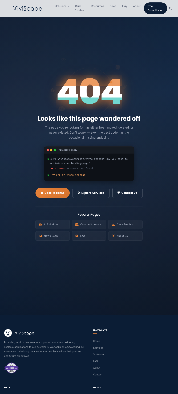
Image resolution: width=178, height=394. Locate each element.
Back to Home (52, 193)
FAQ (80, 235)
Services (98, 347)
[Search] (170, 8)
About (137, 6)
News (113, 6)
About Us (120, 235)
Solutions (62, 6)
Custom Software (88, 224)
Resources (97, 6)
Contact (97, 374)
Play (124, 6)
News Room (48, 235)
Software (98, 354)
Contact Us (127, 193)
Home (96, 341)
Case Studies (79, 8)
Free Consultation (155, 8)
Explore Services (91, 193)
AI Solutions (48, 224)
